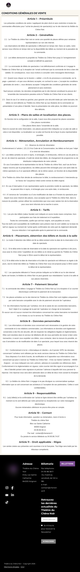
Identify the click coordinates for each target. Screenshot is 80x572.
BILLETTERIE (67, 464)
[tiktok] (7, 502)
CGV (22, 567)
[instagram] (7, 487)
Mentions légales (11, 567)
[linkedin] (12, 495)
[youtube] (7, 495)
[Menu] (76, 5)
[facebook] (12, 487)
